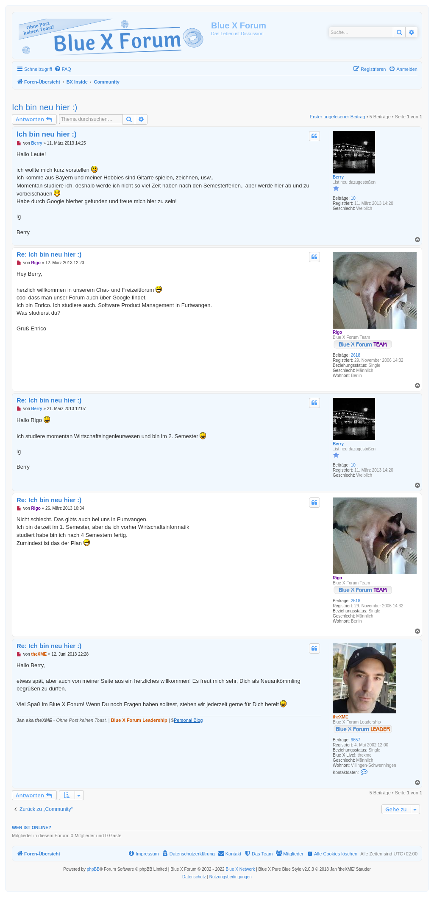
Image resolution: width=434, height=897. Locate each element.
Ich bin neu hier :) (45, 107)
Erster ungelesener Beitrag (337, 116)
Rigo (337, 332)
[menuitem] (62, 69)
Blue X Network (240, 869)
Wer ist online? (31, 827)
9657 (355, 740)
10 (353, 198)
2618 (355, 355)
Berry (338, 177)
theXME (340, 717)
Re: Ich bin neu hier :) (49, 254)
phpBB (93, 869)
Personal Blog (188, 720)
